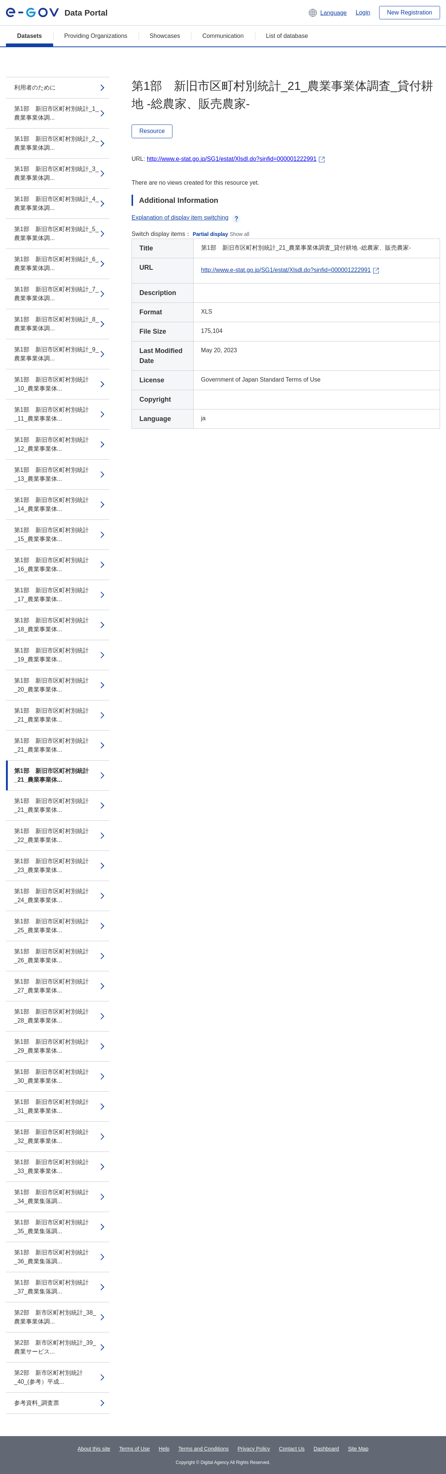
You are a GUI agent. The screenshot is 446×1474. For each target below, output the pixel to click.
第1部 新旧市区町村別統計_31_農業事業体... (51, 1106)
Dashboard (326, 1449)
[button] (327, 12)
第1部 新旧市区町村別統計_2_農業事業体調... (56, 143)
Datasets (29, 36)
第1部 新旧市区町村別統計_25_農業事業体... (51, 925)
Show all (239, 234)
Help (164, 1449)
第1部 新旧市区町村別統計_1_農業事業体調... (56, 113)
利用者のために (35, 87)
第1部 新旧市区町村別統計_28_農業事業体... (51, 1016)
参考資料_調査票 (36, 1403)
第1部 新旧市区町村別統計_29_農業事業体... (51, 1046)
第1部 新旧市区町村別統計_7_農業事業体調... (56, 293)
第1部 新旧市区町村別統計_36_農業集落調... (51, 1256)
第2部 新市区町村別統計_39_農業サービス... (55, 1347)
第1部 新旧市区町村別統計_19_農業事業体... (51, 655)
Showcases (165, 36)
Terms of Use (134, 1449)
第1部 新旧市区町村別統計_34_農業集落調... (51, 1196)
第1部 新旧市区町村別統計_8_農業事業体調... (56, 323)
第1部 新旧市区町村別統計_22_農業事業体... (51, 835)
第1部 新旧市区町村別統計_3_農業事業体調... (56, 173)
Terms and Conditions (203, 1449)
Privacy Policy (253, 1449)
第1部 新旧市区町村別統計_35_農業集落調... (51, 1226)
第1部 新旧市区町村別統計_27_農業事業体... (51, 986)
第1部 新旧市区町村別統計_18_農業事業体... (51, 624)
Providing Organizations (95, 36)
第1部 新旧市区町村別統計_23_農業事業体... (51, 865)
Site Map (358, 1449)
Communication (222, 36)
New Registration (409, 12)
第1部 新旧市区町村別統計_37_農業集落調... (51, 1287)
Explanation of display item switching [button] (186, 217)
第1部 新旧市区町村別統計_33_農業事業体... (51, 1166)
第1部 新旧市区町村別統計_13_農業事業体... (51, 474)
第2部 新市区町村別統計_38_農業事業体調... (55, 1317)
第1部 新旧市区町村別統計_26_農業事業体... (51, 955)
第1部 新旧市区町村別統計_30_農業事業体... (51, 1076)
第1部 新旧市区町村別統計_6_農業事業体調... (56, 263)
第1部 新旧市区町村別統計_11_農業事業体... (51, 414)
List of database (287, 36)
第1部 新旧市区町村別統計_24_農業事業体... (51, 895)
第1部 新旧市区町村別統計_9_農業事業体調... (56, 354)
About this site (94, 1449)
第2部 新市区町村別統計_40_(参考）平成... (48, 1377)
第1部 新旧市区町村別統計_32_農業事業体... (51, 1136)
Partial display (210, 234)
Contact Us (291, 1449)
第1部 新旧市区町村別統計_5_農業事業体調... (56, 233)
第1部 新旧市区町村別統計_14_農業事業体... (51, 504)
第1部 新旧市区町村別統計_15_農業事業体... (51, 534)
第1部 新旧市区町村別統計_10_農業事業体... (51, 384)
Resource (152, 131)
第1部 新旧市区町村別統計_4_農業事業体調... (56, 203)
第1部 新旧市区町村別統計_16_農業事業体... (51, 564)
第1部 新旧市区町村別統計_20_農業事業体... (51, 685)
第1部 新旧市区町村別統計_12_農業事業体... (51, 444)
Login (363, 12)
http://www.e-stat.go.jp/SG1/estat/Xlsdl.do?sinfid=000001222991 (232, 159)
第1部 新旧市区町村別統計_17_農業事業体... (51, 594)
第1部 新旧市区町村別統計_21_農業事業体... (51, 715)
